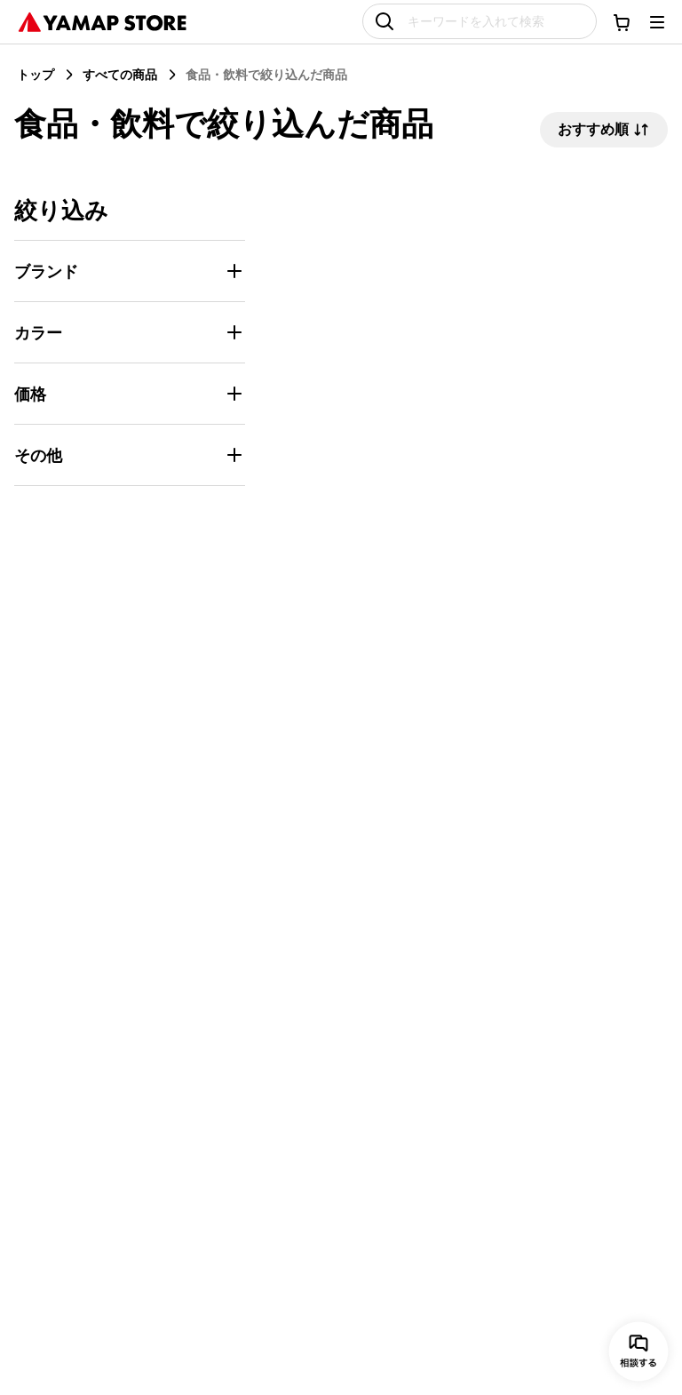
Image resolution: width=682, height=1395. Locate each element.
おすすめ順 (604, 130)
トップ (35, 74)
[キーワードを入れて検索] (479, 21)
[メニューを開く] (657, 22)
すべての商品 (120, 74)
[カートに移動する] (621, 22)
